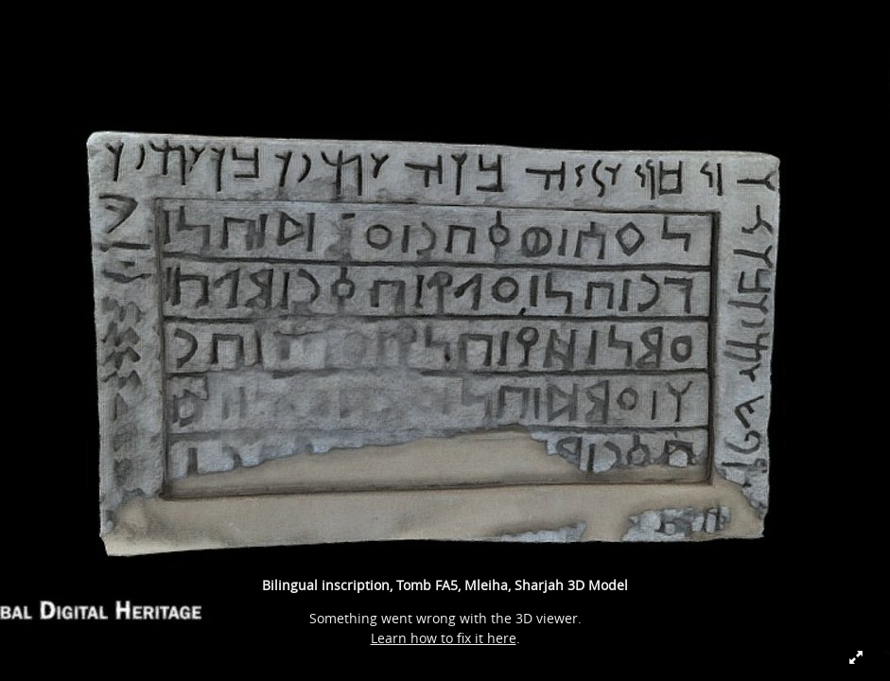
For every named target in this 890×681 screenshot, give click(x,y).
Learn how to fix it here (443, 638)
